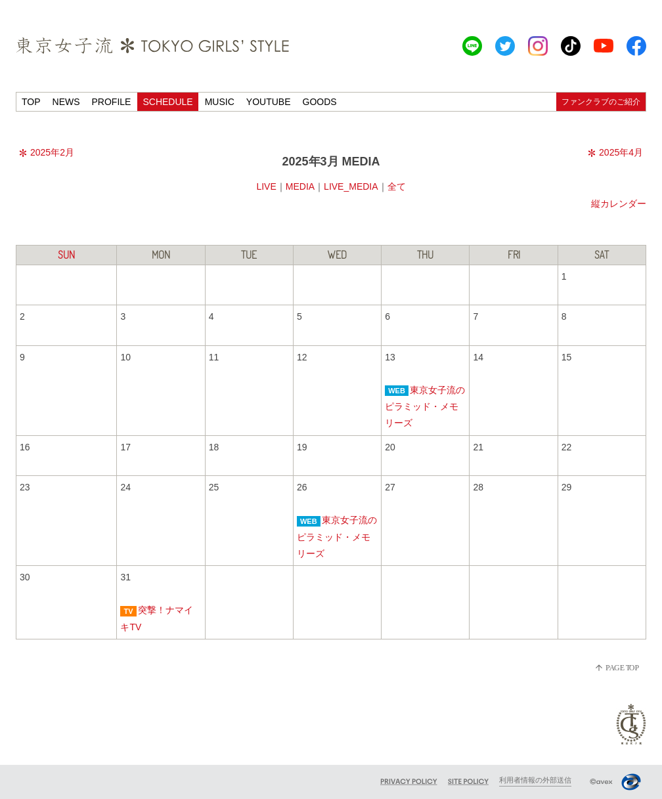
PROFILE (111, 102)
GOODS (320, 102)
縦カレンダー (618, 203)
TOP (31, 102)
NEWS (66, 102)
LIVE (266, 186)
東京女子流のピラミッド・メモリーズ (425, 406)
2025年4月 (615, 152)
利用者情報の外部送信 (535, 780)
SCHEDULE (167, 102)
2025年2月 (46, 152)
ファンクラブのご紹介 (601, 101)
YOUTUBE (268, 102)
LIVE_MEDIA (351, 186)
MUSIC (219, 102)
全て (396, 186)
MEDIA (300, 186)
